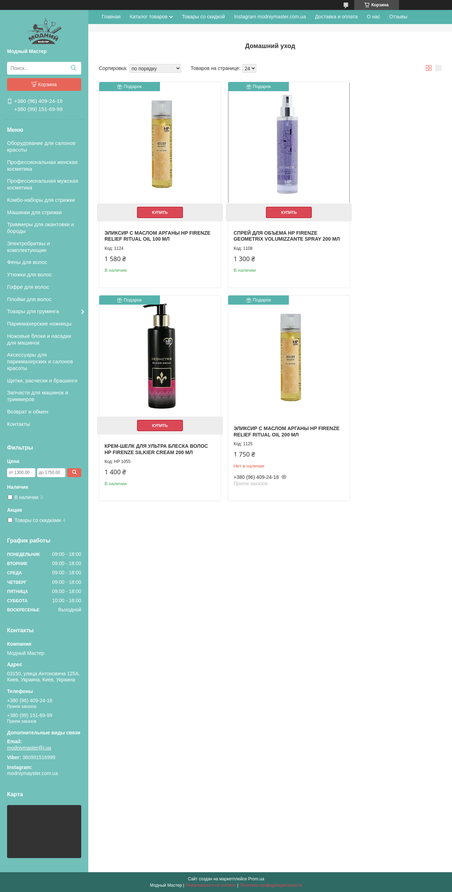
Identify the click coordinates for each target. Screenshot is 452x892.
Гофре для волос (28, 287)
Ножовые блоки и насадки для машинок (39, 339)
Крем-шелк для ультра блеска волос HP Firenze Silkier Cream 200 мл (379, 225)
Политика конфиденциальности (270, 885)
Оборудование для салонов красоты (41, 146)
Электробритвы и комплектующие (28, 246)
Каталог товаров (148, 16)
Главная (111, 16)
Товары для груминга (33, 311)
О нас (373, 16)
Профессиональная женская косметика (42, 165)
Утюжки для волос (29, 274)
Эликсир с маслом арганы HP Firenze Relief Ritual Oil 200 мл (148, 410)
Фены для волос (27, 262)
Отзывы (398, 16)
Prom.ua (256, 878)
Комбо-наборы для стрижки (41, 200)
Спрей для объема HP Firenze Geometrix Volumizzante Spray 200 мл (263, 225)
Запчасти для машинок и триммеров (37, 395)
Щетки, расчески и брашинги (42, 380)
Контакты (18, 424)
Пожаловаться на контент (210, 885)
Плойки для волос (29, 299)
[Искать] (73, 68)
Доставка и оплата (336, 16)
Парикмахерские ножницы (39, 324)
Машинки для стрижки (34, 212)
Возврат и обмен (27, 412)
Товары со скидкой (203, 16)
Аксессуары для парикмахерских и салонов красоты (40, 361)
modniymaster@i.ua (29, 748)
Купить (153, 198)
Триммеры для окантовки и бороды (40, 227)
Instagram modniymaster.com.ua (270, 16)
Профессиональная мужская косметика (42, 184)
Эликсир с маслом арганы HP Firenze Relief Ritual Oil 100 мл (148, 222)
